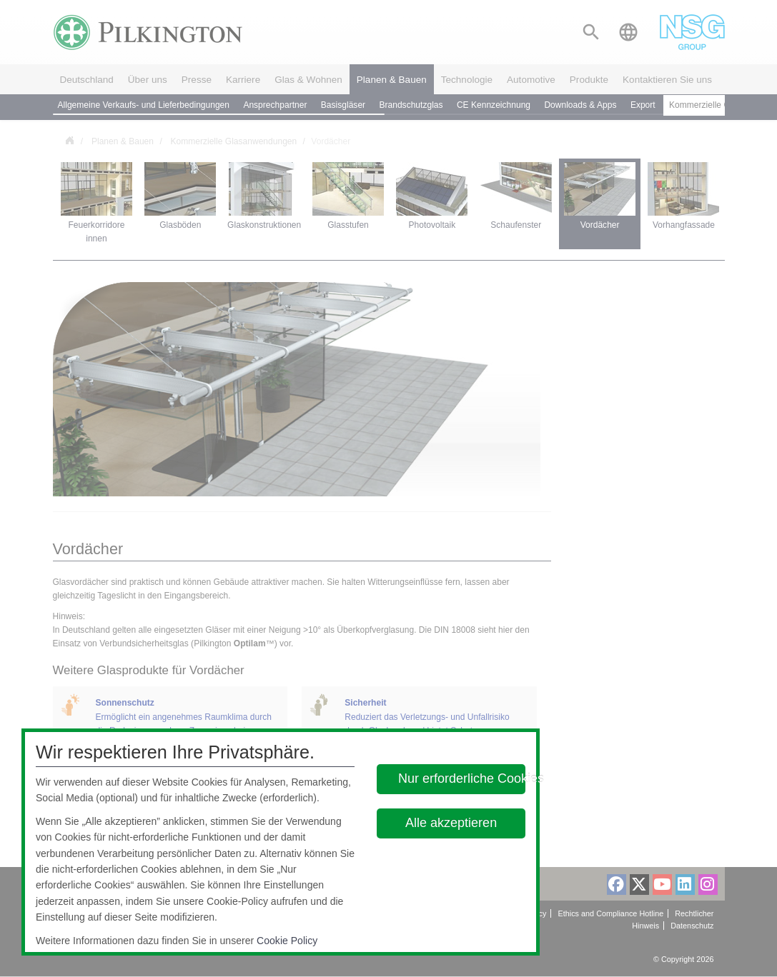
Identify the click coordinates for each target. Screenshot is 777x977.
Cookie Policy (287, 940)
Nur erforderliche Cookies (461, 778)
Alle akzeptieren (452, 823)
